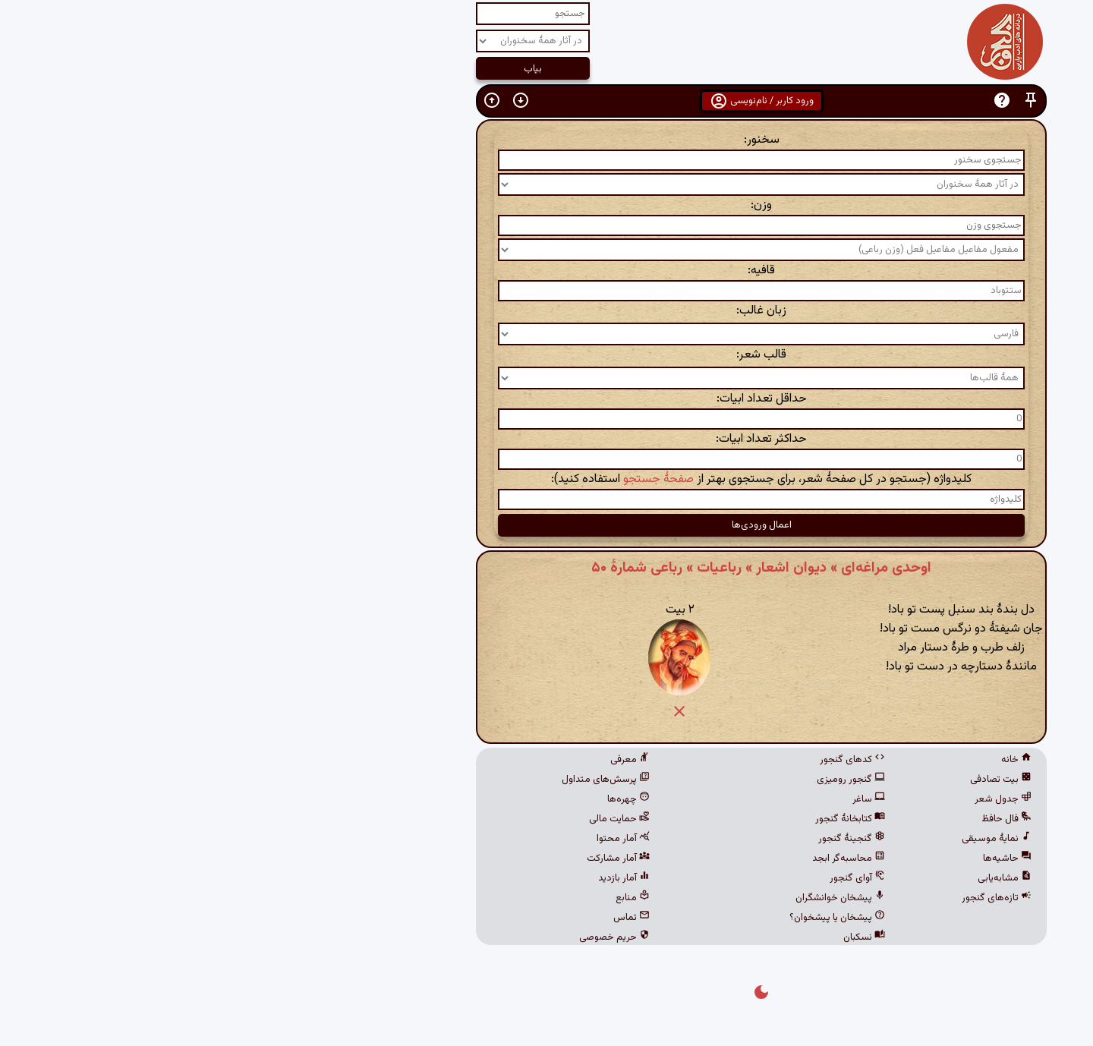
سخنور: (547, 140)
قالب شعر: (546, 354)
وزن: (546, 205)
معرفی (415, 759)
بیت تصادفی (786, 779)
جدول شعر (788, 799)
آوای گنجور (642, 878)
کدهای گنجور (637, 759)
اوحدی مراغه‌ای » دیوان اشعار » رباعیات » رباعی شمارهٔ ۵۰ (546, 567)
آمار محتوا (408, 838)
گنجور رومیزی (636, 779)
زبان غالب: (546, 310)
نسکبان (649, 937)
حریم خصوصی (399, 937)
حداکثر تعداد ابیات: (546, 439)
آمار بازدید (409, 878)
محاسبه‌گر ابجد (633, 858)
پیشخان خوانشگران (625, 898)
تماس (416, 917)
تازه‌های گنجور (782, 898)
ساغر (654, 799)
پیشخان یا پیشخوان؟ (622, 917)
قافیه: (546, 270)
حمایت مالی (404, 819)
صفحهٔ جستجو (443, 479)
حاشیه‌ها (792, 858)
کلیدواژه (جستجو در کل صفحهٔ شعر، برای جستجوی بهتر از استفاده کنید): (546, 479)
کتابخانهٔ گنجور (635, 819)
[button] (816, 100)
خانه (801, 759)
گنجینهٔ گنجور (636, 838)
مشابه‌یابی (790, 878)
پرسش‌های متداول (391, 779)
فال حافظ (792, 819)
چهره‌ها (413, 799)
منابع (418, 898)
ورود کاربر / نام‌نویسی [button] (547, 101)
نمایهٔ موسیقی (782, 838)
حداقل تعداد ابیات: (547, 398)
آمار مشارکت (403, 858)
